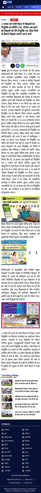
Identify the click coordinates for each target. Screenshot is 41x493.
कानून (25, 452)
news (14, 20)
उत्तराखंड (26, 471)
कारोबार (5, 430)
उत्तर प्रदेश (6, 471)
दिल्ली (25, 463)
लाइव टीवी (6, 452)
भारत (26, 7)
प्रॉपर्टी (5, 445)
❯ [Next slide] (36, 252)
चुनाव (10, 7)
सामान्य (25, 456)
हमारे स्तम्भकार (7, 441)
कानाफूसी (6, 459)
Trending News (9, 375)
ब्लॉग (25, 459)
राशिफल (26, 433)
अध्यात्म (26, 445)
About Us (29, 479)
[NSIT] (20, 315)
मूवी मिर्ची (26, 437)
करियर (25, 430)
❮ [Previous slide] (30, 252)
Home (3, 20)
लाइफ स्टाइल (7, 456)
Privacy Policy (14, 482)
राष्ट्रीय (25, 467)
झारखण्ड (6, 467)
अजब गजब (27, 448)
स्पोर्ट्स (5, 448)
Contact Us (28, 482)
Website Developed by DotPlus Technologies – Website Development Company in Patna (20, 490)
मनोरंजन (35, 7)
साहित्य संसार (7, 437)
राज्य (18, 7)
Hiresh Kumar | (16, 41)
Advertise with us (14, 479)
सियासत (26, 441)
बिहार (5, 463)
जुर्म (4, 433)
